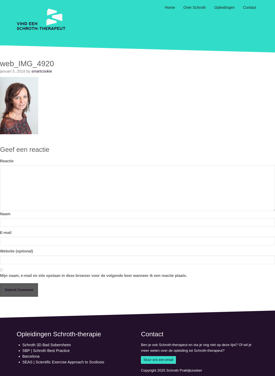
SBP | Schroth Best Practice (46, 351)
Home (170, 7)
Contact (249, 7)
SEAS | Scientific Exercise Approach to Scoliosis (63, 362)
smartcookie (42, 71)
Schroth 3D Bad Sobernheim (46, 345)
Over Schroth (194, 7)
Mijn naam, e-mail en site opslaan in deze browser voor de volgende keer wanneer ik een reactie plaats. (93, 275)
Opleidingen (224, 7)
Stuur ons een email (158, 360)
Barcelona (31, 356)
